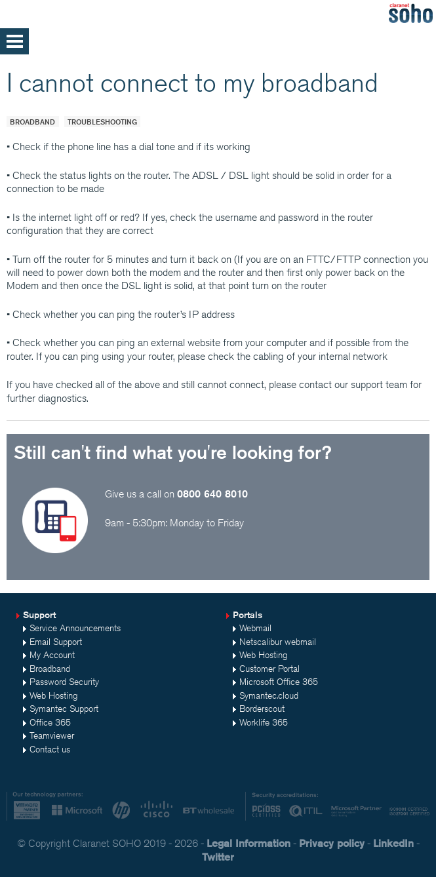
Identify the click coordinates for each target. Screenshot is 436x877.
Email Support (56, 642)
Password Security (64, 682)
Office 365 (50, 722)
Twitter (218, 857)
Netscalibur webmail (277, 642)
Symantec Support (64, 708)
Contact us (50, 749)
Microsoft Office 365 (278, 682)
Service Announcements (75, 628)
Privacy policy (332, 843)
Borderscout (262, 708)
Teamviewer (52, 735)
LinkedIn (393, 843)
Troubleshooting (102, 121)
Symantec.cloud (268, 695)
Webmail (255, 628)
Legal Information (248, 843)
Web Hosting (54, 695)
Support (39, 615)
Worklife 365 (263, 722)
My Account (52, 655)
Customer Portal (269, 668)
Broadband (32, 121)
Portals (247, 615)
